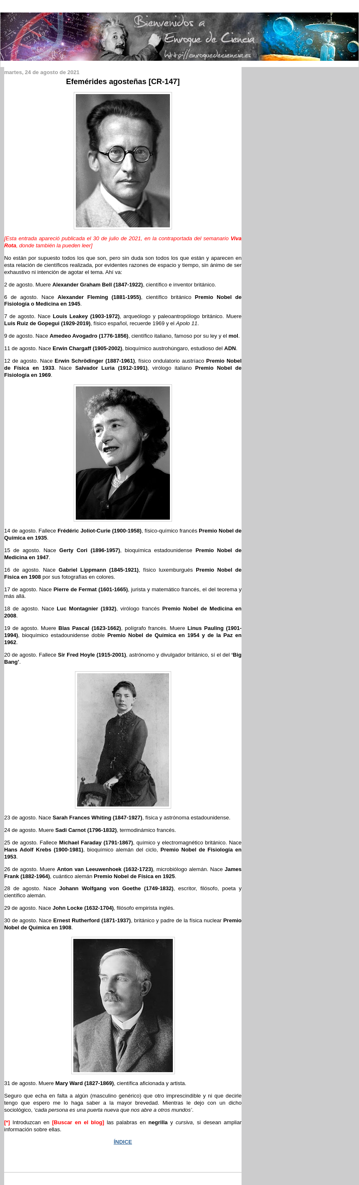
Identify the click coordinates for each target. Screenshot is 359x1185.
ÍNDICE (123, 1142)
